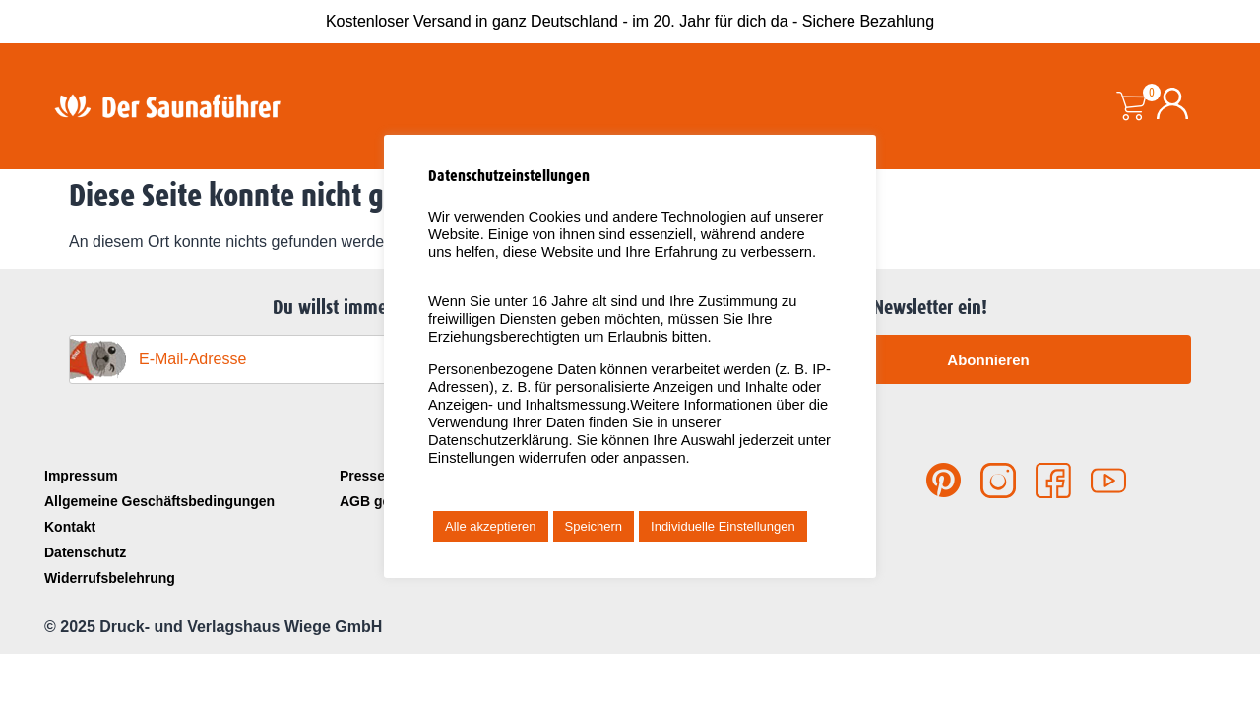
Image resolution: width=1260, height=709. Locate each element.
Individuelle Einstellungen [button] (723, 526)
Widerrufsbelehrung (109, 578)
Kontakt (69, 527)
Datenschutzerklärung (498, 440)
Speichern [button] (594, 526)
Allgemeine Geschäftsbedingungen (159, 501)
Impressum (81, 475)
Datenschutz (85, 552)
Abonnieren (988, 360)
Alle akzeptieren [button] (490, 526)
